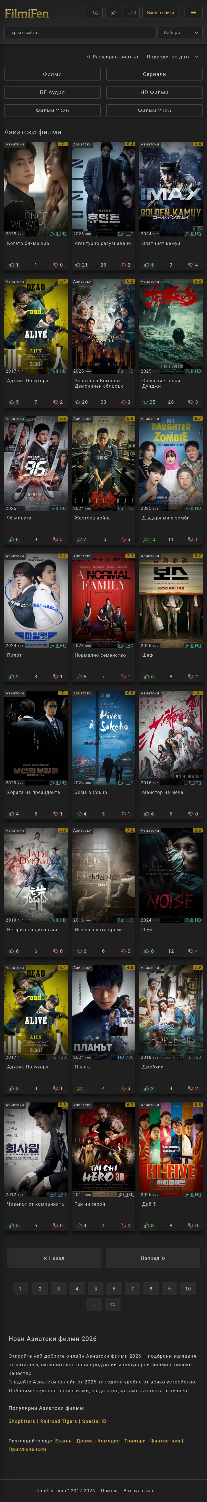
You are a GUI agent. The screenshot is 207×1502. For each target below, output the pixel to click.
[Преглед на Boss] (171, 618)
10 (188, 1289)
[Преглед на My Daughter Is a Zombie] (171, 480)
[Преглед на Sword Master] (171, 755)
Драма (84, 1441)
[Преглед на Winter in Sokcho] (103, 755)
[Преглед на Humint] (103, 206)
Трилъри (135, 1441)
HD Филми (154, 92)
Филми (52, 74)
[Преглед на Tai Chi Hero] (103, 1166)
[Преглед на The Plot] (103, 1029)
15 (113, 1304)
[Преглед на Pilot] (36, 618)
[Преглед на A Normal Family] (103, 618)
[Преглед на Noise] (171, 892)
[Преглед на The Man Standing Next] (36, 755)
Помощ (109, 1490)
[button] (95, 12)
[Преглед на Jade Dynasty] (36, 892)
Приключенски (27, 1449)
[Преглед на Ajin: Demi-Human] (36, 343)
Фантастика (165, 1441)
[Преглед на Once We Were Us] (36, 206)
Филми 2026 (52, 110)
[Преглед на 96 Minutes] (36, 480)
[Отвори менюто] (194, 12)
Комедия (109, 1441)
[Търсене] (79, 32)
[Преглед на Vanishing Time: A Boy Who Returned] (103, 892)
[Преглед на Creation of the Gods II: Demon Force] (103, 343)
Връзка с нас (138, 1490)
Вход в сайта (160, 12)
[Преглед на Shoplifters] (171, 1029)
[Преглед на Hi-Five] (171, 1166)
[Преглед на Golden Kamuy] (171, 206)
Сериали (154, 74)
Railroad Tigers (58, 1421)
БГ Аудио (52, 92)
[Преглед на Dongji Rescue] (171, 343)
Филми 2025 (154, 110)
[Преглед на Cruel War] (103, 480)
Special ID (94, 1421)
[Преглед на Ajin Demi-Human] (36, 1029)
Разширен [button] (112, 56)
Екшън (63, 1441)
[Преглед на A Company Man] (36, 1166)
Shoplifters (22, 1421)
